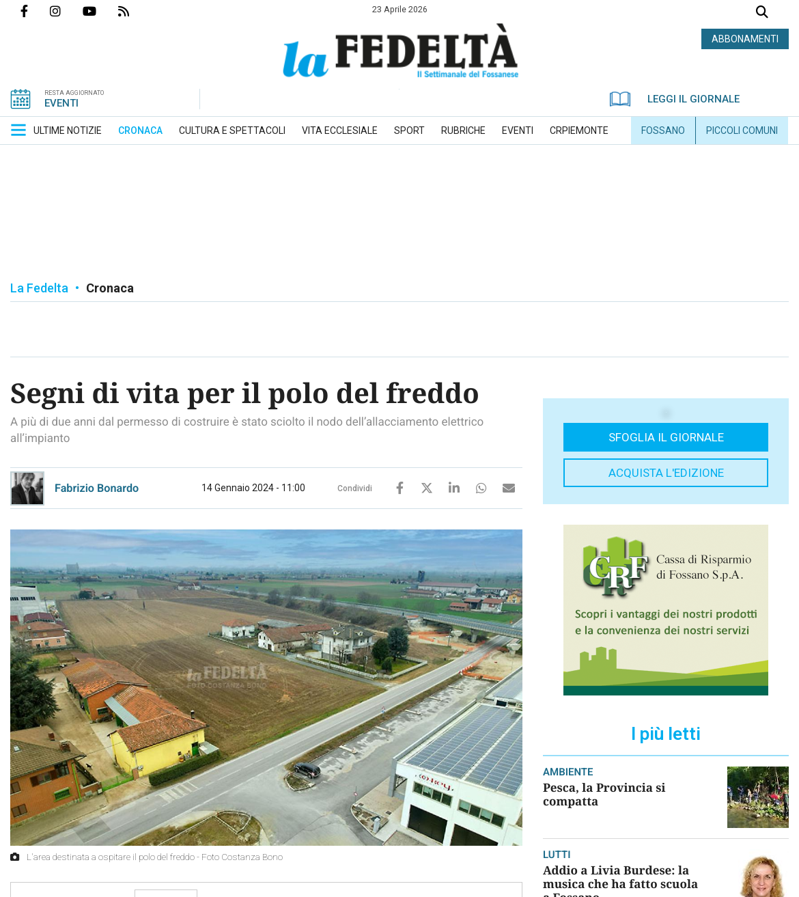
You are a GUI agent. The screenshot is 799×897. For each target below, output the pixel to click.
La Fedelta (39, 288)
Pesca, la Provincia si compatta (604, 794)
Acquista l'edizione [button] (666, 473)
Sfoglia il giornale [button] (666, 437)
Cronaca (110, 288)
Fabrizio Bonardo (97, 488)
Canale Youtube (100, 11)
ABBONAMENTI (745, 38)
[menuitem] (68, 130)
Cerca (762, 13)
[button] (18, 130)
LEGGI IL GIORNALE (675, 99)
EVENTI (61, 103)
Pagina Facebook (35, 11)
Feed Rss (134, 11)
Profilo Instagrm (66, 11)
